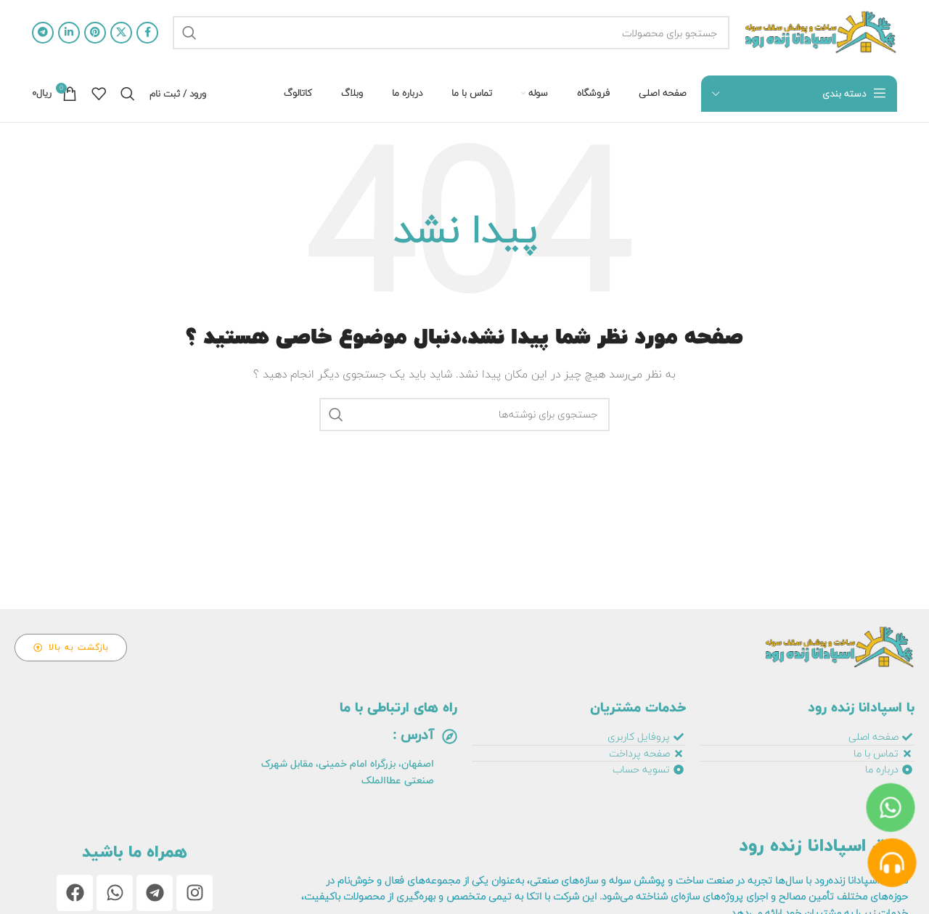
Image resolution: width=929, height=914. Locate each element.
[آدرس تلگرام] (43, 33)
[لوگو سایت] (820, 32)
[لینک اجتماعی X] (121, 33)
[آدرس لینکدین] (69, 33)
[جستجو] (451, 32)
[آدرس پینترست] (95, 33)
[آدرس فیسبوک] (147, 33)
